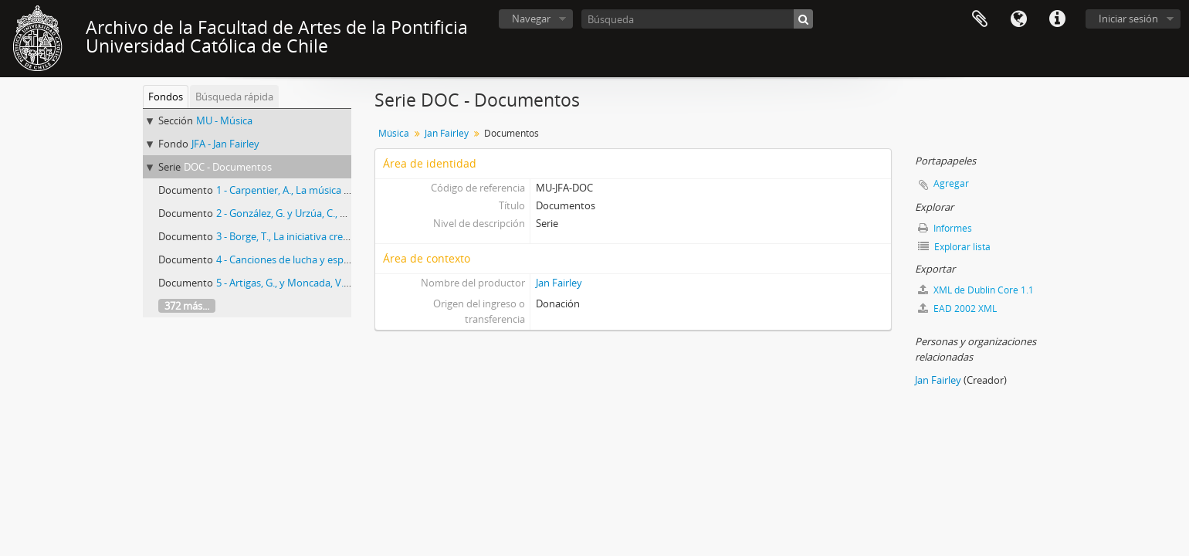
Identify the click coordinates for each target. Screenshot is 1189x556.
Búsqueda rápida (234, 96)
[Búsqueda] (697, 19)
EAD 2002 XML (957, 308)
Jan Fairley (447, 133)
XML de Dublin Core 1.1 (976, 290)
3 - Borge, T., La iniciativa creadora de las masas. (324, 236)
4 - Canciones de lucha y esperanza (295, 259)
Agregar (951, 183)
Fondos (165, 96)
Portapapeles (979, 19)
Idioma (1018, 19)
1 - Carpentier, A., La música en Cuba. (300, 190)
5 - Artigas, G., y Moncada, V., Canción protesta (321, 283)
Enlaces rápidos (1057, 19)
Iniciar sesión (1128, 18)
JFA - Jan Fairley (225, 144)
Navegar (531, 18)
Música (393, 133)
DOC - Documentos (228, 167)
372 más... (186, 306)
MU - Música (224, 120)
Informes (945, 228)
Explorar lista (954, 246)
